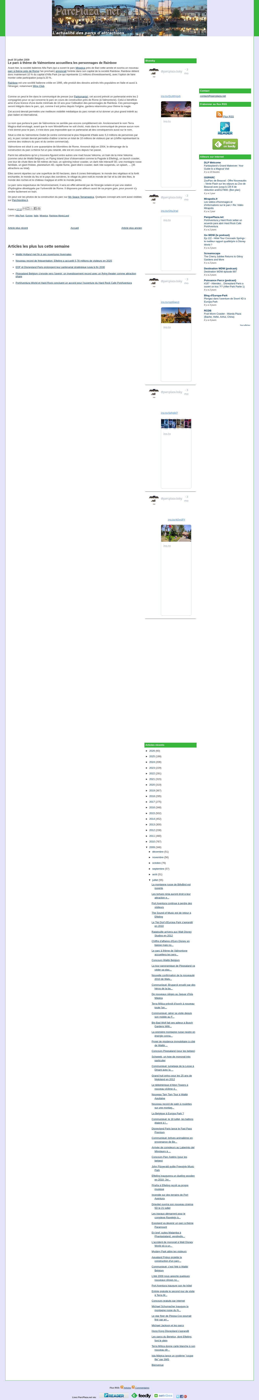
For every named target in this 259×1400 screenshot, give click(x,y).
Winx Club (38, 86)
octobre (156, 862)
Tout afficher (245, 325)
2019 (152, 790)
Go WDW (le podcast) (217, 235)
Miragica (80, 67)
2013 (152, 824)
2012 (152, 830)
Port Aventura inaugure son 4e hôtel (172, 1285)
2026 (152, 750)
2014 (152, 818)
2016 (152, 807)
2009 (152, 847)
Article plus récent (18, 227)
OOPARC (209, 177)
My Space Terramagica (81, 196)
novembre (158, 857)
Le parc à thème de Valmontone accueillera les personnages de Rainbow (62, 62)
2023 (152, 767)
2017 (152, 801)
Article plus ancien (132, 227)
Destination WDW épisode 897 (220, 271)
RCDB (208, 310)
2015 (152, 813)
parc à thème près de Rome (23, 71)
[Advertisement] (129, 45)
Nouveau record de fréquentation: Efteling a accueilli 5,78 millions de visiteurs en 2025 (64, 260)
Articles (125, 1388)
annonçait (61, 71)
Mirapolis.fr (211, 198)
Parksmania (80, 96)
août (155, 874)
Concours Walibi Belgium (166, 960)
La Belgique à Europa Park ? (168, 1113)
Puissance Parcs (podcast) (220, 280)
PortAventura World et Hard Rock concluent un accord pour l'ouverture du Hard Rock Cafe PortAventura (74, 282)
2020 (152, 784)
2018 (152, 796)
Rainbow (13, 82)
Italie (36, 215)
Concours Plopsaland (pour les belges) (173, 1051)
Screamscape (212, 253)
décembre (158, 851)
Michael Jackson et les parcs (168, 1325)
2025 (152, 756)
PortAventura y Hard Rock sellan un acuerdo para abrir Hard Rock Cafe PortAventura (223, 223)
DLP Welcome (212, 162)
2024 (152, 762)
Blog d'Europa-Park (216, 295)
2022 (152, 773)
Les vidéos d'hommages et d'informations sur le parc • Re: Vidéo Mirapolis (223, 205)
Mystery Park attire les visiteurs (169, 1251)
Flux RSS (225, 116)
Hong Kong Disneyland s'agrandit (170, 1331)
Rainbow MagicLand (59, 215)
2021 (152, 779)
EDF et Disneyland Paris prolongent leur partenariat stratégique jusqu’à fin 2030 (60, 267)
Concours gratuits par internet (168, 1300)
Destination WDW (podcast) (220, 268)
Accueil (75, 227)
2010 (152, 841)
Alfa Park (19, 215)
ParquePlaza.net (214, 217)
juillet (155, 880)
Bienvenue (157, 1365)
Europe (29, 215)
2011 (152, 835)
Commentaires (140, 1388)
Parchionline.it (20, 200)
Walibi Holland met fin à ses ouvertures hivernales (44, 254)
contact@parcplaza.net (213, 96)
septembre (158, 868)
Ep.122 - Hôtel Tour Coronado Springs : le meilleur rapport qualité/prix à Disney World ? (225, 241)
